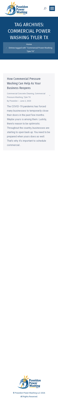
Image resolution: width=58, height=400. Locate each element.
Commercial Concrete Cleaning (20, 94)
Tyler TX (27, 97)
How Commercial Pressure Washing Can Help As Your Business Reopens (24, 83)
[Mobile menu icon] (52, 8)
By (12, 101)
